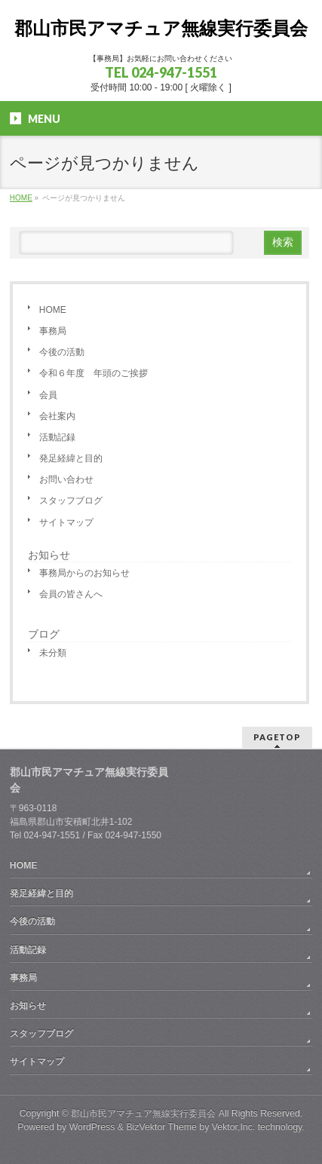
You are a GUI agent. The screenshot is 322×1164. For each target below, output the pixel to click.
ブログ (44, 634)
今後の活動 (61, 352)
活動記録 (57, 437)
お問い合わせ (66, 479)
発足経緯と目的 (71, 458)
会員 (48, 395)
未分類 (52, 653)
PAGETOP (277, 737)
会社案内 (57, 416)
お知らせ (49, 555)
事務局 (52, 331)
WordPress (92, 1127)
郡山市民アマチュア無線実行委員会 (161, 28)
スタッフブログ (71, 500)
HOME (52, 310)
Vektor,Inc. (234, 1127)
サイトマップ (66, 522)
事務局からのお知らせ (84, 573)
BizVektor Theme (161, 1127)
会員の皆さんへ (71, 594)
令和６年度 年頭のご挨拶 (93, 373)
